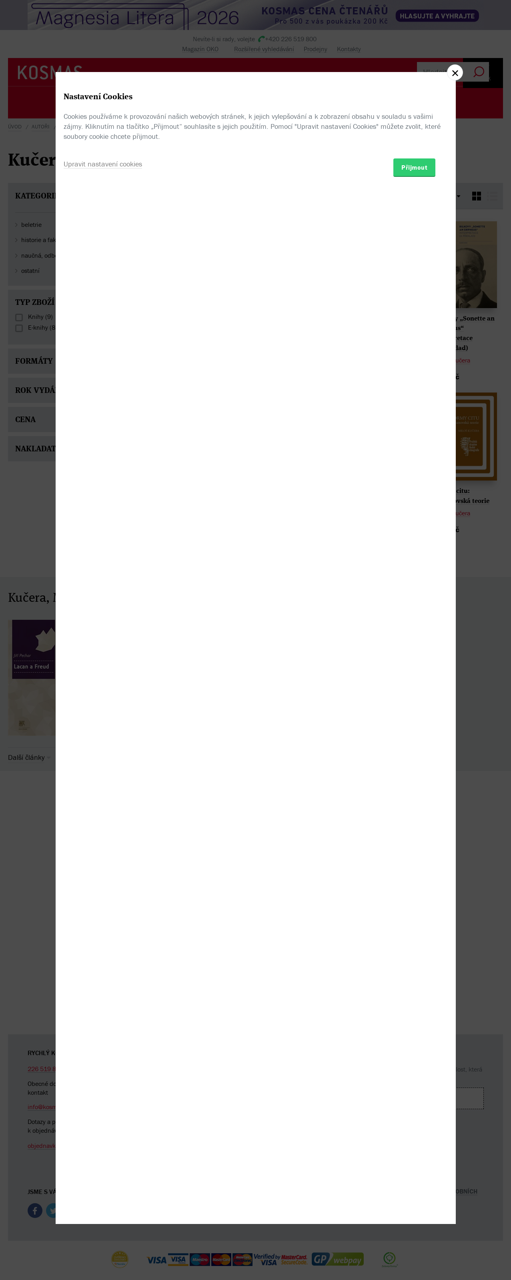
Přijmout (414, 687)
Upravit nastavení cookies (103, 683)
